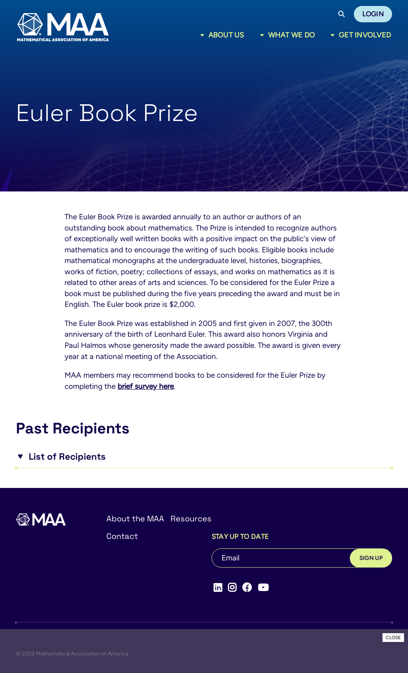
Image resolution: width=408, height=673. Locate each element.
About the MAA (135, 518)
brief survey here (146, 386)
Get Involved (365, 35)
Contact (122, 536)
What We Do (291, 35)
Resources (191, 518)
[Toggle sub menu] (203, 35)
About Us (226, 35)
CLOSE (393, 637)
